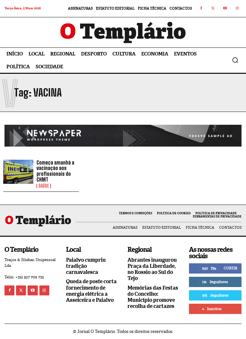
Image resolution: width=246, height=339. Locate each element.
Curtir (230, 268)
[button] (235, 60)
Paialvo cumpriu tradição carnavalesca (86, 266)
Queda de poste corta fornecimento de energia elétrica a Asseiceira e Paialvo (91, 290)
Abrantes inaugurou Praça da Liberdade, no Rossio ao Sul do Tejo (152, 269)
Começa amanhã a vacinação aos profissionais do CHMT (55, 170)
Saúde (43, 186)
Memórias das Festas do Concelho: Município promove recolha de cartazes (152, 297)
